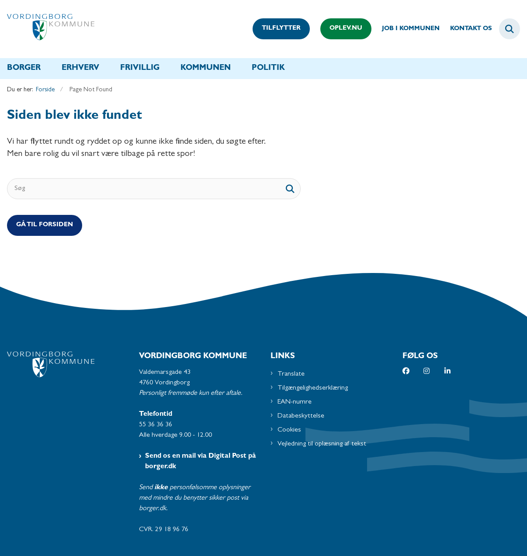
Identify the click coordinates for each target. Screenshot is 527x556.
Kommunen (205, 69)
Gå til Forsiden (44, 225)
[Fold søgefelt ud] (509, 28)
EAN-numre (294, 402)
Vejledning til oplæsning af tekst (321, 444)
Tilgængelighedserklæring (312, 388)
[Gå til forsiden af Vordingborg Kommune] (47, 29)
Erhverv (80, 69)
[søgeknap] (290, 188)
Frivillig (139, 69)
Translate (291, 374)
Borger (24, 69)
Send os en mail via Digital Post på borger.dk (200, 461)
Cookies (289, 430)
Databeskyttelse (300, 416)
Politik (268, 69)
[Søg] (154, 188)
